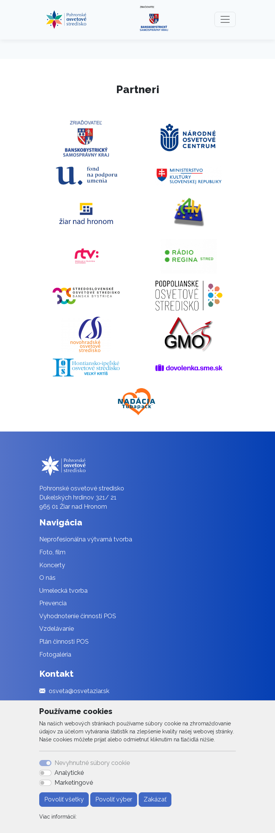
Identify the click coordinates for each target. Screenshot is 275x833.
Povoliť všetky (64, 799)
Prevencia (53, 603)
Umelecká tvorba (63, 590)
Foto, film (52, 552)
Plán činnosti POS (64, 641)
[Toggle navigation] (225, 19)
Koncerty (52, 565)
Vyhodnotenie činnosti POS (77, 616)
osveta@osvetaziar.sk (79, 691)
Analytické (69, 772)
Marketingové (73, 782)
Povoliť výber (113, 799)
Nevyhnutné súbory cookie (92, 762)
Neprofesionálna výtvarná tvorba (85, 539)
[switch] (45, 773)
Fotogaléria (55, 654)
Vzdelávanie (56, 628)
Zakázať (155, 799)
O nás (47, 577)
